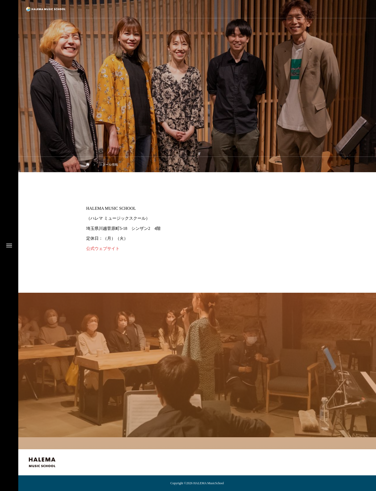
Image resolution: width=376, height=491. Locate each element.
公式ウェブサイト (103, 248)
